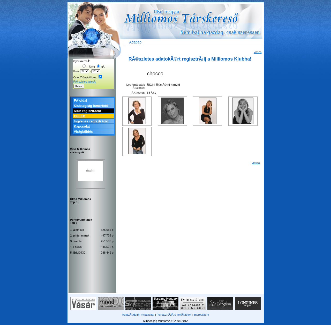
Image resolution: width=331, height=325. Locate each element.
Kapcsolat (82, 126)
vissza (258, 52)
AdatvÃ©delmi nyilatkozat (138, 314)
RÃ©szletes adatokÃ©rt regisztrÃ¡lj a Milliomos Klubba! (190, 59)
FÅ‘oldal (80, 100)
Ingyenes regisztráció (91, 121)
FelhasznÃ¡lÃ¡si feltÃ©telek (174, 314)
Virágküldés (83, 132)
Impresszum (201, 314)
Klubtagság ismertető (91, 106)
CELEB (79, 116)
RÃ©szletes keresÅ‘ (84, 81)
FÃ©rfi (88, 66)
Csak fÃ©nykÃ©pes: (87, 77)
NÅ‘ (101, 66)
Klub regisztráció (87, 111)
